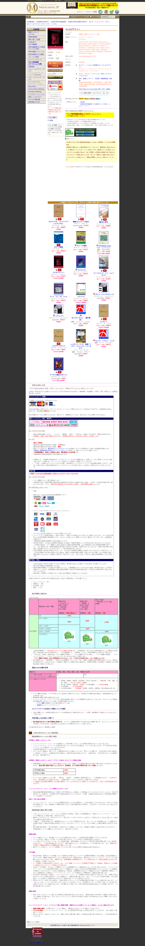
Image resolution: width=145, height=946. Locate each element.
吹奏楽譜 (31, 22)
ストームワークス (34, 82)
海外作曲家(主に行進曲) (36, 54)
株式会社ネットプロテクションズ (59, 448)
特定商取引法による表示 (59, 925)
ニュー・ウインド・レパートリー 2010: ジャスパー (95, 74)
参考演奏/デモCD (34, 102)
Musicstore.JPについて (87, 925)
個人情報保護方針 (73, 925)
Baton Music (32, 86)
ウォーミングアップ (35, 59)
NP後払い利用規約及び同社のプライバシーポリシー (50, 450)
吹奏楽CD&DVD (43, 22)
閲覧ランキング (33, 32)
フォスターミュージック (36, 94)
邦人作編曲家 (32, 44)
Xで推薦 (50, 120)
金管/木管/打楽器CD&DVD (78, 22)
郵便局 (39, 705)
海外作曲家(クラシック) (36, 51)
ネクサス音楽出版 (34, 99)
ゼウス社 (32, 409)
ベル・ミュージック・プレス (100, 22)
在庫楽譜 (31, 66)
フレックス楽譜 (33, 57)
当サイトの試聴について (37, 942)
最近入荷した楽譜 (34, 39)
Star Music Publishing (34, 91)
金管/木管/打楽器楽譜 (59, 22)
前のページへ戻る (33, 922)
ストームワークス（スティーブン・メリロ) (42, 24)
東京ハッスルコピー (35, 97)
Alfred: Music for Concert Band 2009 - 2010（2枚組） (95, 89)
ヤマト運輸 (40, 703)
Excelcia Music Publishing (36, 89)
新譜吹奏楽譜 (32, 37)
